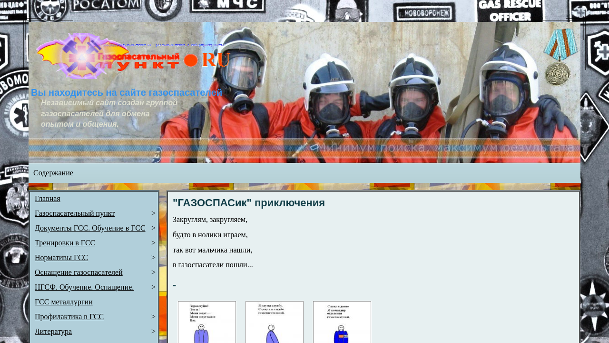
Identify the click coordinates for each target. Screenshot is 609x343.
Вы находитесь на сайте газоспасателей (126, 92)
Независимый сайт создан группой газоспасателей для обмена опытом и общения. (110, 113)
